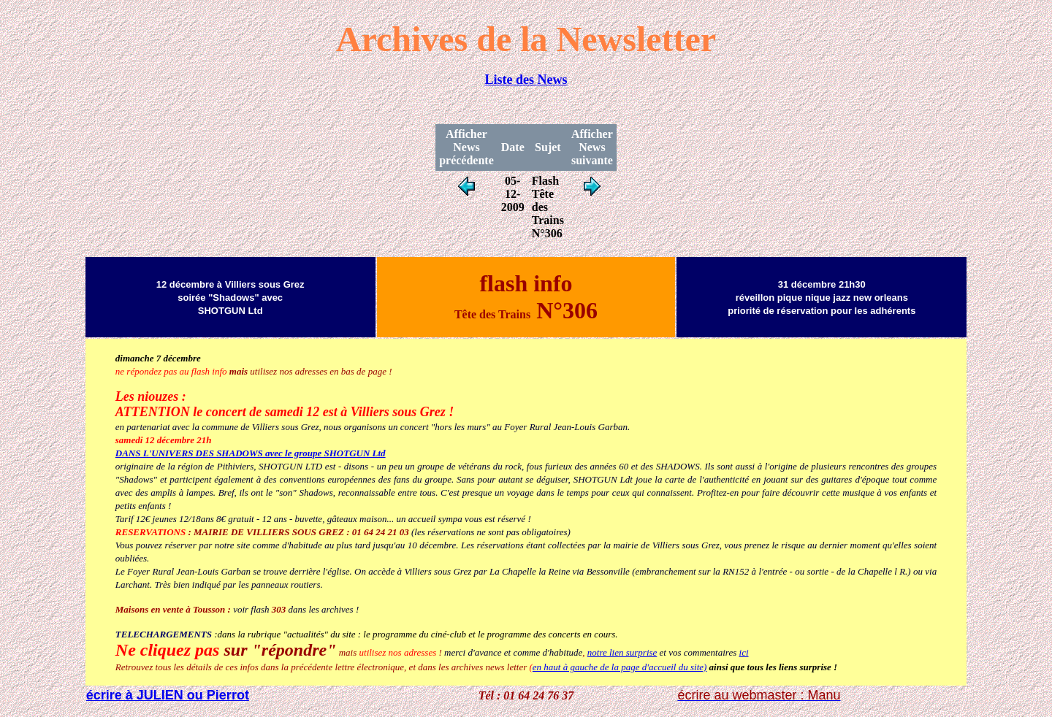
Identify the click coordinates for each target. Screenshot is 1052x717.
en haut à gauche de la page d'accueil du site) (620, 667)
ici (744, 652)
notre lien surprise (622, 652)
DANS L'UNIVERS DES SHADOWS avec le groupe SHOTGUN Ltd (250, 453)
